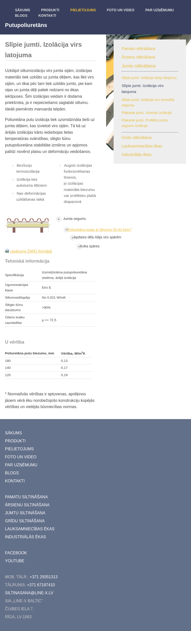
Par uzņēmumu (159, 10)
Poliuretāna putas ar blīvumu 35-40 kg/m (99, 230)
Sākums (22, 10)
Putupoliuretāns (26, 25)
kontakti (47, 15)
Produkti (50, 10)
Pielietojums (83, 10)
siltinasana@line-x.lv (29, 593)
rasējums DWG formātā (31, 251)
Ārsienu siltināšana (138, 57)
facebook (16, 553)
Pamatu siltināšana (138, 48)
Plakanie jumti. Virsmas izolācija (147, 113)
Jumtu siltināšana (139, 65)
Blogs (21, 15)
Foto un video (120, 10)
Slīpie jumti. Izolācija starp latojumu (149, 78)
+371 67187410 (41, 585)
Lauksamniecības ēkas (142, 146)
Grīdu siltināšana (137, 137)
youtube (14, 561)
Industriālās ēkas (137, 154)
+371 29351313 (44, 577)
